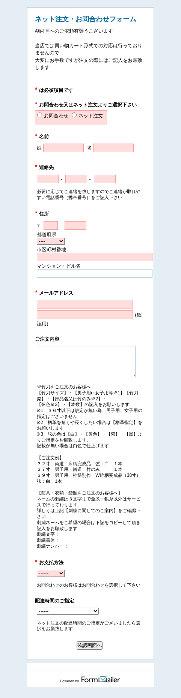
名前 (42, 136)
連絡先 (44, 167)
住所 (42, 214)
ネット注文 (90, 115)
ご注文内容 (47, 339)
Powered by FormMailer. (90, 679)
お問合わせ (56, 115)
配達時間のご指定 (54, 601)
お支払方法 (49, 562)
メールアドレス (54, 293)
